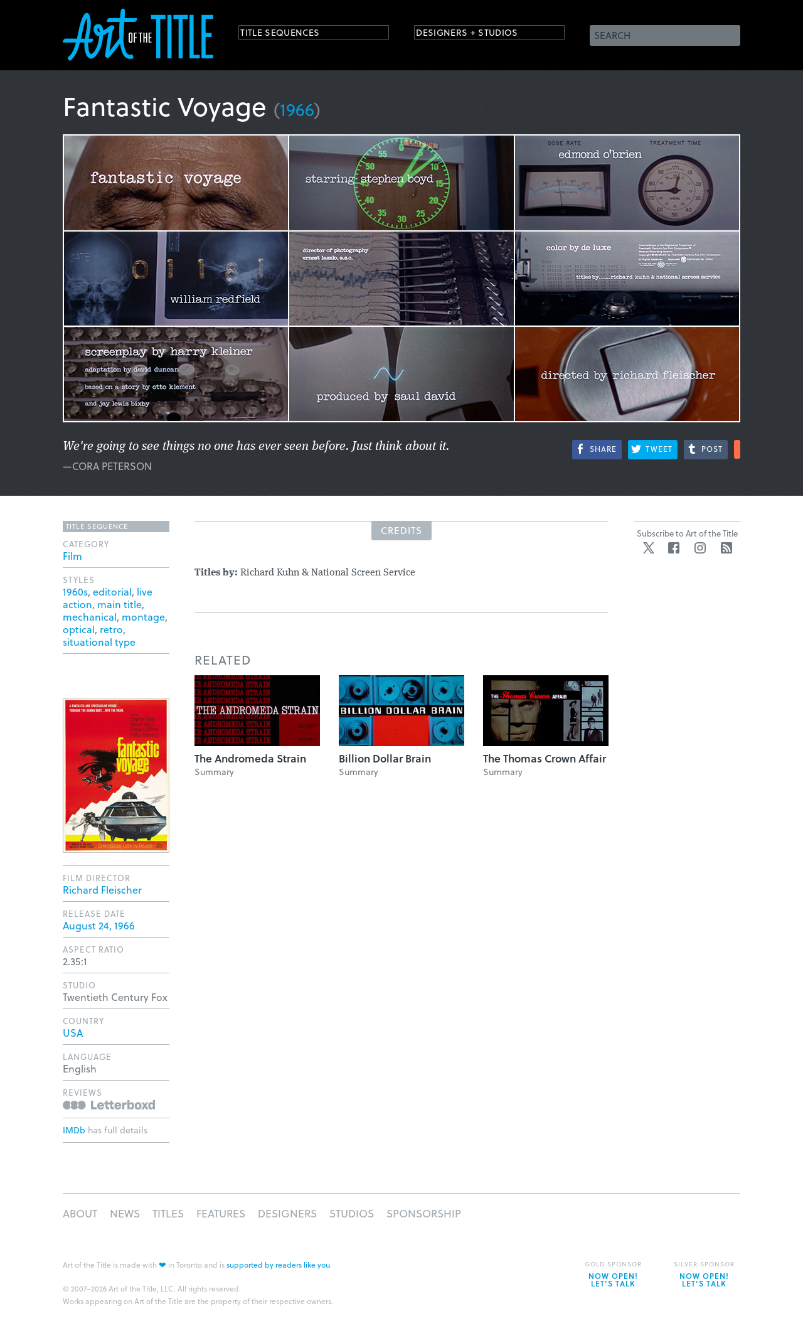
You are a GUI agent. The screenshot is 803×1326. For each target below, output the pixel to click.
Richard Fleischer (102, 889)
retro (111, 629)
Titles (168, 1213)
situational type (99, 641)
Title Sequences (291, 34)
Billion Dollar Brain (385, 758)
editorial (112, 591)
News (125, 1213)
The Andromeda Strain (250, 758)
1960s (75, 591)
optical (79, 629)
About (80, 1213)
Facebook (673, 547)
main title (119, 604)
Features (220, 1213)
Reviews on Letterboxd (109, 1104)
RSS (726, 547)
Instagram (700, 547)
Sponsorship (423, 1213)
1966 (297, 109)
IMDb (74, 1129)
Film (72, 555)
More (737, 449)
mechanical (90, 616)
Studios (351, 1213)
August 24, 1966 (99, 925)
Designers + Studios (480, 34)
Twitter (648, 547)
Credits (401, 530)
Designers (287, 1213)
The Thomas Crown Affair (544, 758)
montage (143, 616)
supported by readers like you (278, 1264)
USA (73, 1032)
